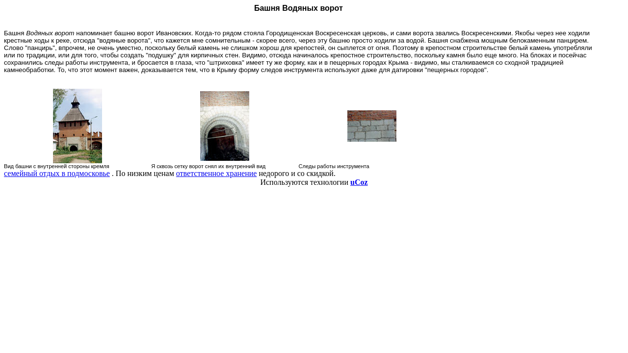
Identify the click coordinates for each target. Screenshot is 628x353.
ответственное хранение (216, 173)
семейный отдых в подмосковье (57, 173)
